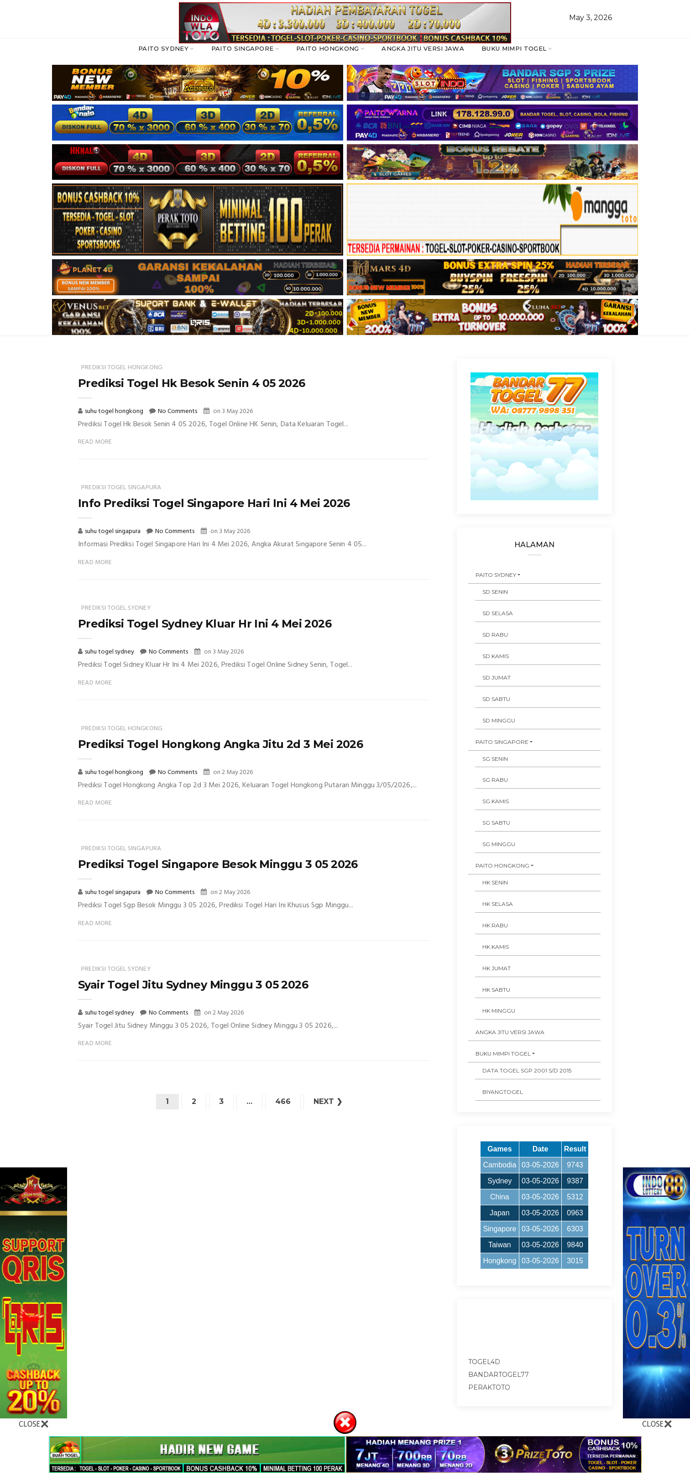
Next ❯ (328, 1101)
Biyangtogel (502, 1091)
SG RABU (495, 779)
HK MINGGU (498, 1010)
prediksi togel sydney (116, 608)
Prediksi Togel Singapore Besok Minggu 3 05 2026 (218, 864)
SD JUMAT (496, 677)
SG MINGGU (498, 844)
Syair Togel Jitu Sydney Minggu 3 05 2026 (193, 984)
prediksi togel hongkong (121, 367)
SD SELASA (497, 613)
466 (283, 1101)
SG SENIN (495, 758)
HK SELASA (497, 903)
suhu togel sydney (110, 652)
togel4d (484, 1362)
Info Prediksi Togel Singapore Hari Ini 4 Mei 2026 (214, 503)
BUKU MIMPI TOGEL (513, 48)
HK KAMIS (495, 946)
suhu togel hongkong (115, 411)
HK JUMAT (496, 968)
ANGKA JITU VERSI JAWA (423, 48)
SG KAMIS (495, 801)
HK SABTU (496, 989)
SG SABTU (496, 822)
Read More (95, 442)
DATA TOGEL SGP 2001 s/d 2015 (526, 1070)
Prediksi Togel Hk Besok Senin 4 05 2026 (191, 383)
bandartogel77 (498, 1374)
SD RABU (495, 634)
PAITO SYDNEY (163, 48)
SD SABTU (496, 699)
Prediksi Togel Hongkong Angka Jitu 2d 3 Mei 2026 (220, 744)
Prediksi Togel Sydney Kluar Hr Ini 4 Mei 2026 (204, 623)
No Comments (177, 411)
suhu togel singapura (113, 531)
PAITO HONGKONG (327, 48)
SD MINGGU (498, 720)
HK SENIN (495, 882)
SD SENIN (495, 591)
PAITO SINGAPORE (242, 48)
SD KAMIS (495, 656)
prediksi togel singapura (121, 487)
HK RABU (495, 925)
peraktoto (489, 1387)
